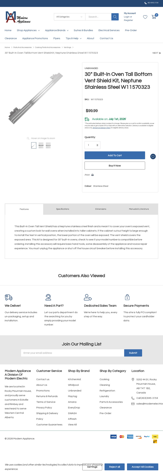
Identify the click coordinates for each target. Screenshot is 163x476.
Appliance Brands (55, 30)
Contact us (42, 377)
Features (24, 207)
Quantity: (86, 136)
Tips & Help (72, 38)
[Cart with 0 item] (154, 17)
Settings (92, 467)
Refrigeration (107, 388)
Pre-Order (105, 411)
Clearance (106, 405)
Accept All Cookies (143, 467)
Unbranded (74, 388)
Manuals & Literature (139, 206)
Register (128, 20)
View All (72, 422)
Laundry (104, 394)
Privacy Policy (44, 405)
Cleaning (105, 382)
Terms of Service (45, 399)
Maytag (72, 394)
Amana (72, 399)
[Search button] (115, 16)
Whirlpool (73, 382)
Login (127, 17)
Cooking (104, 377)
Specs (62, 207)
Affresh (72, 416)
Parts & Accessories (111, 399)
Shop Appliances (27, 30)
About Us (41, 382)
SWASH (72, 411)
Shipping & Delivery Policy (98, 126)
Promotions (43, 388)
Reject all (114, 467)
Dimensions (100, 206)
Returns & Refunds (47, 394)
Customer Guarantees (49, 422)
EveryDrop (74, 405)
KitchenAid (74, 377)
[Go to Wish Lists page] (145, 17)
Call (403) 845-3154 (147, 395)
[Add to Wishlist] (149, 154)
